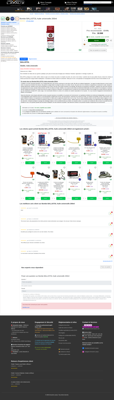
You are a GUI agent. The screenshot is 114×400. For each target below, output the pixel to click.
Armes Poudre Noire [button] (57, 9)
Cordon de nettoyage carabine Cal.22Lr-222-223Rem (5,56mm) (58, 149)
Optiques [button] (73, 9)
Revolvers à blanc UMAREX (7, 49)
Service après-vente (65, 354)
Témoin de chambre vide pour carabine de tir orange (27, 183)
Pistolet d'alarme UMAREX (7, 45)
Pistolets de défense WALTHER (8, 28)
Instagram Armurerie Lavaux (90, 352)
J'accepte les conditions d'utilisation (31, 294)
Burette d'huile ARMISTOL (89, 183)
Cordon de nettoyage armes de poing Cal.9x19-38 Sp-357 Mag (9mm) (105, 184)
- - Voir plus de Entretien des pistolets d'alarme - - (66, 118)
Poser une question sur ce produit (98, 50)
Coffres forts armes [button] (94, 9)
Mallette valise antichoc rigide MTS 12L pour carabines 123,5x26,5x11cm (105, 149)
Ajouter (96, 40)
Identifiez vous (44, 4)
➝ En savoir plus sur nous (17, 330)
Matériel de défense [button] (20, 9)
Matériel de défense (39, 13)
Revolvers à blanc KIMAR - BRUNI (9, 50)
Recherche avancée (88, 4)
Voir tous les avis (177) (107, 261)
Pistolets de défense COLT (7, 31)
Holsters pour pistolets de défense (9, 58)
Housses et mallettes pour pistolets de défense (9, 61)
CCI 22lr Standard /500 (43, 147)
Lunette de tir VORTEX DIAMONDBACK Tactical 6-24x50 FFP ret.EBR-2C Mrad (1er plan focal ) (43, 185)
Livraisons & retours (65, 351)
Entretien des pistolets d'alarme (77, 13)
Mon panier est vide (71, 4)
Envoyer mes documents (65, 343)
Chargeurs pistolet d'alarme (7, 56)
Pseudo (23, 288)
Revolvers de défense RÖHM (8, 39)
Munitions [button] (86, 9)
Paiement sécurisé (64, 349)
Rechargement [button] (80, 9)
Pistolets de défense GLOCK (8, 27)
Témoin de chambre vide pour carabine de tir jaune (74, 149)
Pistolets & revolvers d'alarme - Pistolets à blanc (56, 13)
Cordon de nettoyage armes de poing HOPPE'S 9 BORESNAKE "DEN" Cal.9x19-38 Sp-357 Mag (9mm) (59, 185)
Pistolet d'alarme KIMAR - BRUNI (9, 46)
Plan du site (61, 338)
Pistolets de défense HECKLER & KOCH (9, 33)
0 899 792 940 (88, 325)
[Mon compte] (39, 3)
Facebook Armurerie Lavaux (90, 348)
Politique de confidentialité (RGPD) (67, 335)
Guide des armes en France (65, 327)
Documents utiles (63, 340)
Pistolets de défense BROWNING (9, 30)
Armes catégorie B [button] (38, 9)
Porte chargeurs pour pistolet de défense (8, 54)
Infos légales (62, 332)
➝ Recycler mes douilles (41, 349)
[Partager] (110, 40)
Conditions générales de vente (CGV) (68, 330)
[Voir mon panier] (65, 3)
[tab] (24, 59)
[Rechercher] (112, 2)
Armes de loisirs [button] (29, 9)
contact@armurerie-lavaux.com (91, 328)
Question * (23, 279)
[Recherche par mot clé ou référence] (97, 2)
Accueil (31, 13)
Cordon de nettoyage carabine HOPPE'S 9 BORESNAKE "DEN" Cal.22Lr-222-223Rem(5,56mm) (28, 150)
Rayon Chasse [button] (66, 9)
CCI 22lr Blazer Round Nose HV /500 (74, 183)
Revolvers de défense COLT (7, 38)
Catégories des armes (64, 325)
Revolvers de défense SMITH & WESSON (8, 41)
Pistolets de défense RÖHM (7, 35)
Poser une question (106, 267)
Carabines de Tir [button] (48, 9)
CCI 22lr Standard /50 (89, 147)
